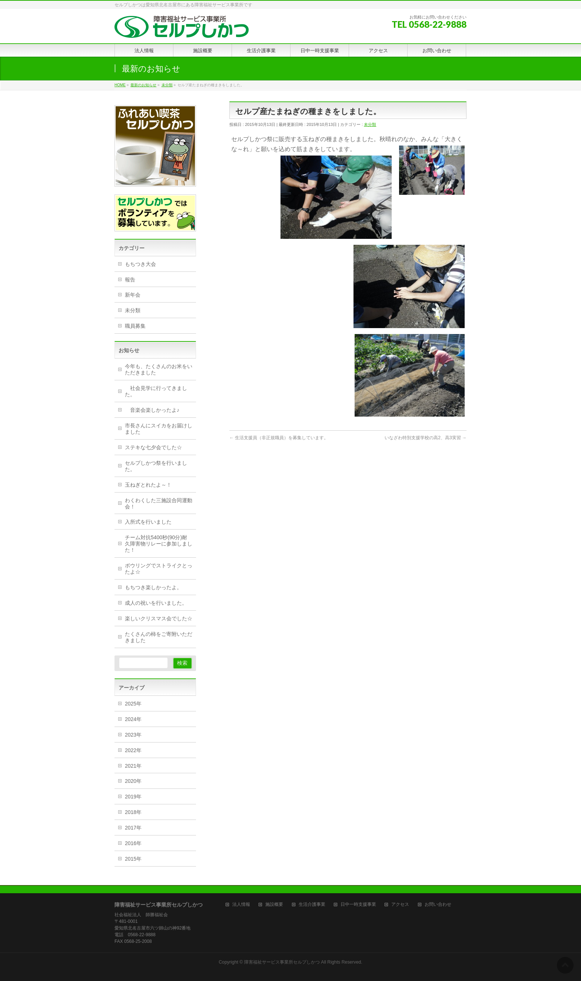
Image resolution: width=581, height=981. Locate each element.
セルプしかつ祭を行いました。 (156, 466)
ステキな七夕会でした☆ (153, 447)
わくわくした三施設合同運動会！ (158, 503)
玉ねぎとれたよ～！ (148, 485)
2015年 (133, 859)
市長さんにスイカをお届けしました (158, 429)
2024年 (133, 719)
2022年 (133, 750)
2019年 (133, 797)
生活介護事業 (312, 904)
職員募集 (135, 326)
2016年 (133, 843)
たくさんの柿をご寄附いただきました (158, 637)
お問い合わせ (438, 904)
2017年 (133, 828)
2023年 (133, 735)
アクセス (400, 904)
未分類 (370, 124)
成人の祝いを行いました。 (156, 603)
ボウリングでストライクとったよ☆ (158, 569)
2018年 (133, 812)
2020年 (133, 781)
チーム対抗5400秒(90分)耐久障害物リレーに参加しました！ (158, 543)
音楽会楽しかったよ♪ (152, 410)
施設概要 (274, 904)
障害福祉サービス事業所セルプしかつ (282, 962)
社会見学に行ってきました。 (156, 391)
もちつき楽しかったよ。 (153, 587)
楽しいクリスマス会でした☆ (158, 618)
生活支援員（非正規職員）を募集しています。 (278, 437)
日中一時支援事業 (358, 904)
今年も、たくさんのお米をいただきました (158, 369)
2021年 (133, 766)
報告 (130, 280)
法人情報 (241, 904)
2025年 (133, 704)
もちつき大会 (140, 264)
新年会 (132, 295)
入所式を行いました (148, 522)
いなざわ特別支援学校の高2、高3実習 (426, 437)
